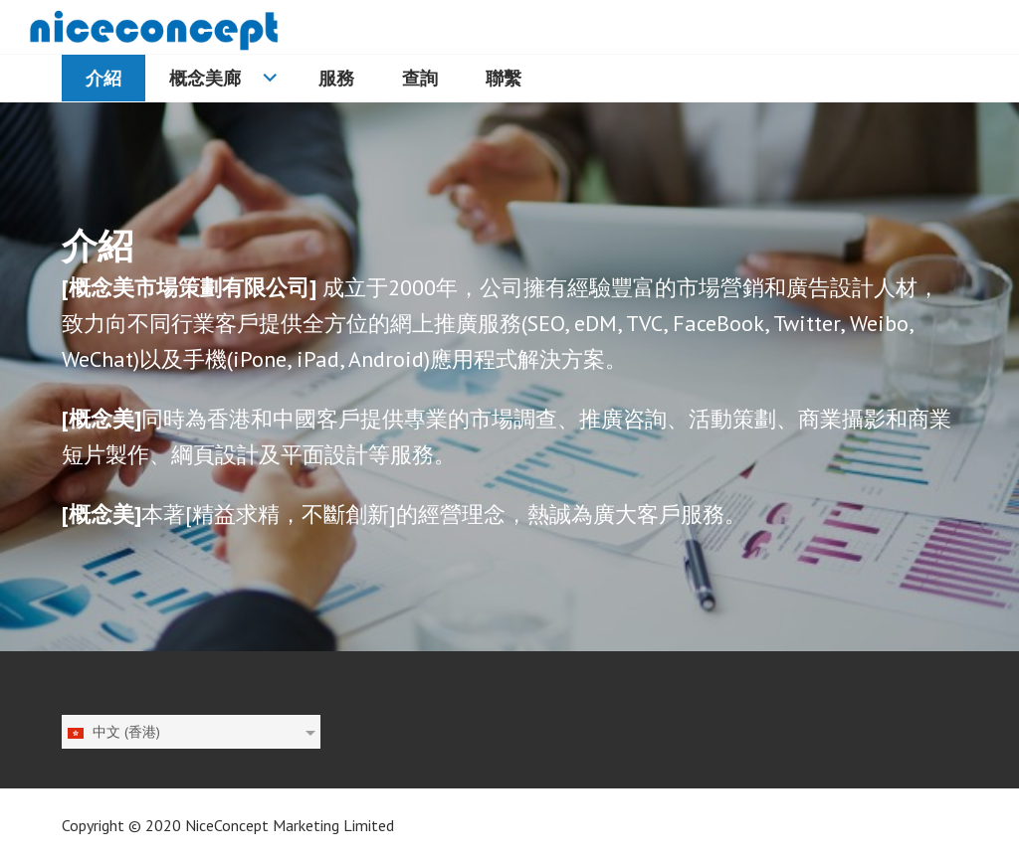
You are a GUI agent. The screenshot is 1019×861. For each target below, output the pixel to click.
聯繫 (503, 78)
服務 (336, 78)
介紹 (103, 78)
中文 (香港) (113, 732)
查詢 (420, 78)
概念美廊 (205, 78)
